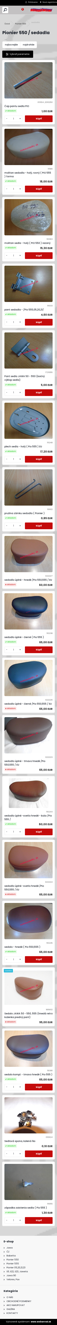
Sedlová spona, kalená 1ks (19, 1141)
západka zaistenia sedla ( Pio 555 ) (25, 1207)
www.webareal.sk (41, 1321)
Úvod (7, 23)
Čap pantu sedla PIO (16, 106)
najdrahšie (28, 44)
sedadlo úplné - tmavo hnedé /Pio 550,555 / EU (24, 763)
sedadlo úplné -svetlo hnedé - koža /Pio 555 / (28, 817)
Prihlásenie (33, 2)
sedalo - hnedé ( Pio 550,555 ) (22, 947)
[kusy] (13, 118)
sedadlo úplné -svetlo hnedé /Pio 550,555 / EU (24, 887)
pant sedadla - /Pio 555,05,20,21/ (24, 309)
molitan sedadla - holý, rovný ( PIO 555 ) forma (27, 174)
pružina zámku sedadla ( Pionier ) (24, 513)
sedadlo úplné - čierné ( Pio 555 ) (24, 637)
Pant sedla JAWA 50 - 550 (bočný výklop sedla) (24, 378)
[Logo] (42, 10)
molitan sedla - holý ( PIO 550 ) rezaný (27, 243)
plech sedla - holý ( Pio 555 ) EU (23, 446)
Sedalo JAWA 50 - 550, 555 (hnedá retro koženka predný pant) (28, 1015)
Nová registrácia (50, 2)
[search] (5, 10)
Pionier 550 (20, 23)
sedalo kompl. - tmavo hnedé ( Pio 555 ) (28, 1074)
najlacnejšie (11, 44)
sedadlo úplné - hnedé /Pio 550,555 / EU (28, 579)
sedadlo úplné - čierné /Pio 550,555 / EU (28, 703)
